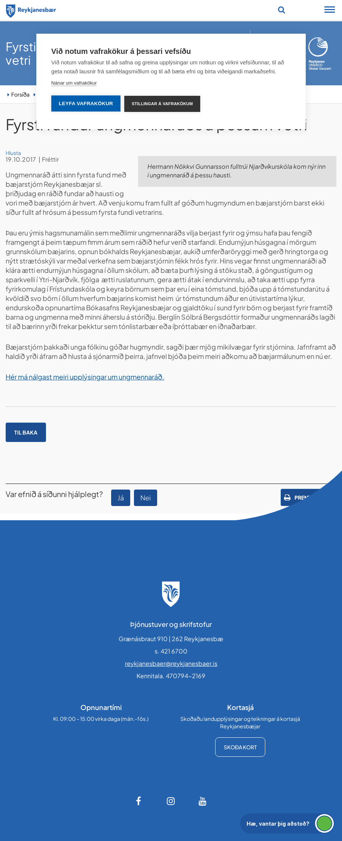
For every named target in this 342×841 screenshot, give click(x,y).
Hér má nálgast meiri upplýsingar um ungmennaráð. (85, 376)
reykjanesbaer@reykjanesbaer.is (171, 663)
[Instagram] (171, 801)
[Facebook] (139, 801)
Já (120, 497)
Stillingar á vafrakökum (162, 103)
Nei (145, 497)
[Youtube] (202, 801)
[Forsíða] (31, 9)
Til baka (25, 432)
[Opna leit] (281, 9)
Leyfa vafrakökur (86, 103)
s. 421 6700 (171, 651)
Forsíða (20, 94)
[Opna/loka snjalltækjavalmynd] (329, 10)
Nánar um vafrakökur (74, 83)
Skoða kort (240, 747)
